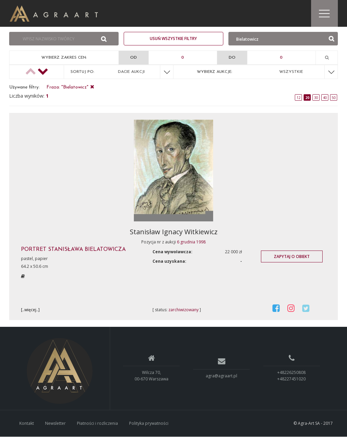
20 (307, 98)
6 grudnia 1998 (191, 242)
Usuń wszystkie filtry (173, 39)
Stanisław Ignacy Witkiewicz (174, 232)
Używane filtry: (24, 87)
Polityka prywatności (148, 423)
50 (334, 98)
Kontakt (26, 423)
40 (325, 98)
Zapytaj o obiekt (292, 257)
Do (232, 58)
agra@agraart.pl (221, 376)
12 (299, 98)
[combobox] (50, 39)
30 (316, 98)
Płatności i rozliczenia (97, 423)
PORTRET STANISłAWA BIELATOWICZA (73, 250)
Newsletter (55, 423)
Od (133, 58)
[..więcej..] (30, 310)
